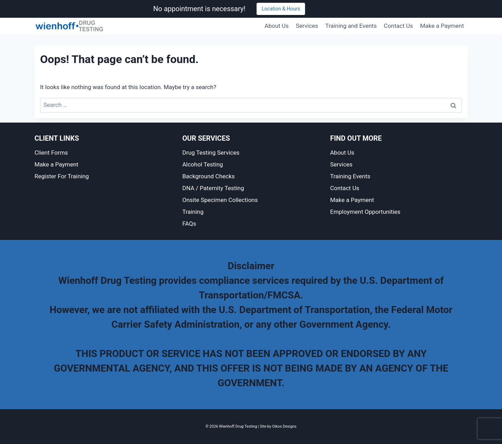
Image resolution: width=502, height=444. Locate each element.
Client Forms (51, 152)
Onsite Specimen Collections (220, 199)
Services (307, 25)
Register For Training (62, 176)
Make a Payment (442, 25)
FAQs (189, 223)
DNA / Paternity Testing (213, 188)
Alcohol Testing (202, 164)
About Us (277, 25)
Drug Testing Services (210, 152)
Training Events (350, 176)
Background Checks (208, 176)
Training (193, 211)
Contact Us (398, 25)
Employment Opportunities (365, 211)
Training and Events (351, 25)
